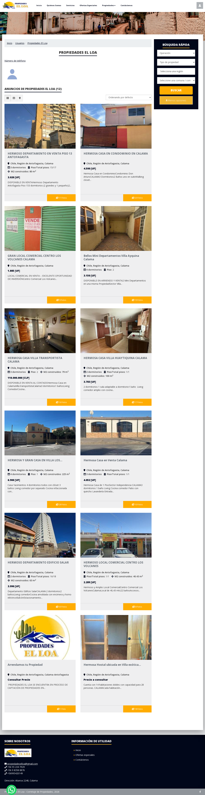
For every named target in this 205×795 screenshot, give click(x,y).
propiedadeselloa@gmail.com (22, 763)
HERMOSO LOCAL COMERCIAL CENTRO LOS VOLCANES (113, 564)
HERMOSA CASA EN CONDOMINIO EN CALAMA (116, 153)
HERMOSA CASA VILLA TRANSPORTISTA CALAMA (35, 359)
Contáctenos (126, 5)
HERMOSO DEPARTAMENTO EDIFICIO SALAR (38, 562)
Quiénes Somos (54, 5)
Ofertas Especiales (88, 5)
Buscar (176, 90)
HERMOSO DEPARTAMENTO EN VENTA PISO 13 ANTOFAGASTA (40, 155)
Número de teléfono (15, 60)
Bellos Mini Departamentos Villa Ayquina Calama (111, 257)
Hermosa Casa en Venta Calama (105, 460)
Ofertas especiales (85, 754)
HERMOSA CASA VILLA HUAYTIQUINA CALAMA (115, 358)
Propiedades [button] (109, 5)
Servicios (70, 5)
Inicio (39, 5)
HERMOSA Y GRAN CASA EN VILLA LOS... (35, 460)
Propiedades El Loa (37, 43)
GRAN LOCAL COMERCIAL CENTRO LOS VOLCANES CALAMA (34, 257)
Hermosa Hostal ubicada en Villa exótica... (112, 665)
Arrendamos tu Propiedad (25, 665)
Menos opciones (176, 100)
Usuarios (19, 43)
